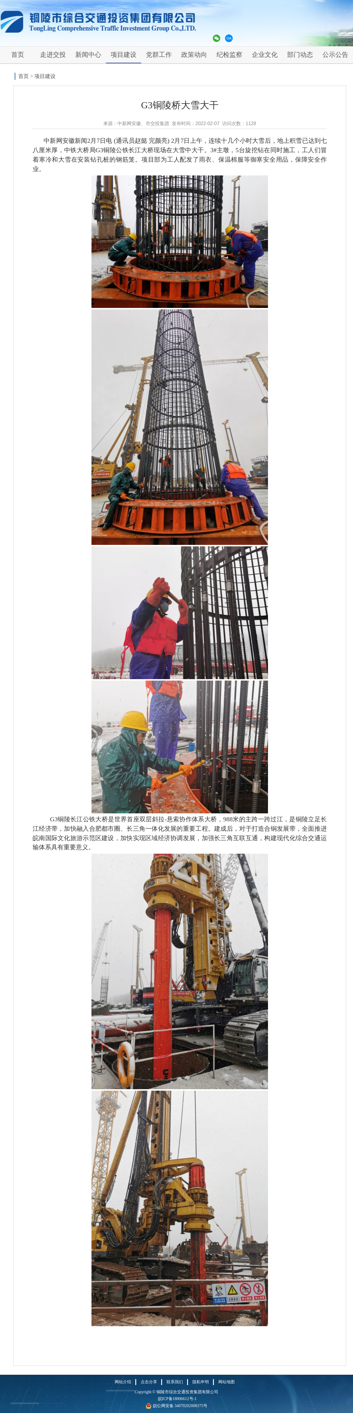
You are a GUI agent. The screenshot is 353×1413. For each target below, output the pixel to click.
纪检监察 (229, 54)
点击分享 (149, 1382)
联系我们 (174, 1382)
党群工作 (159, 54)
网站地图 (226, 1382)
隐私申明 (200, 1382)
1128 (251, 123)
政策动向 (194, 54)
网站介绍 (123, 1382)
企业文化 (265, 54)
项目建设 (123, 54)
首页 (17, 54)
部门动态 (300, 54)
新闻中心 (88, 54)
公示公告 (335, 54)
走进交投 (53, 54)
